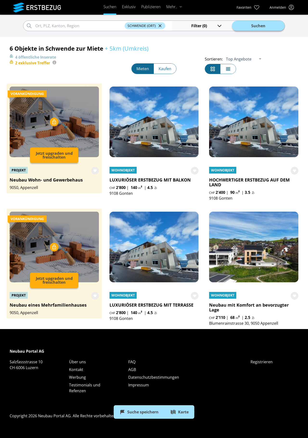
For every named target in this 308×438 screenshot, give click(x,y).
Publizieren (150, 6)
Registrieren (261, 361)
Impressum (138, 385)
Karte (179, 412)
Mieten (142, 68)
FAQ (131, 361)
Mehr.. (174, 7)
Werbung (77, 377)
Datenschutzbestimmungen (153, 377)
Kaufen (165, 68)
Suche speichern (139, 412)
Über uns (77, 361)
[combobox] (79, 26)
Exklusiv (128, 6)
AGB (132, 369)
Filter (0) (206, 26)
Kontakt (76, 369)
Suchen (109, 6)
